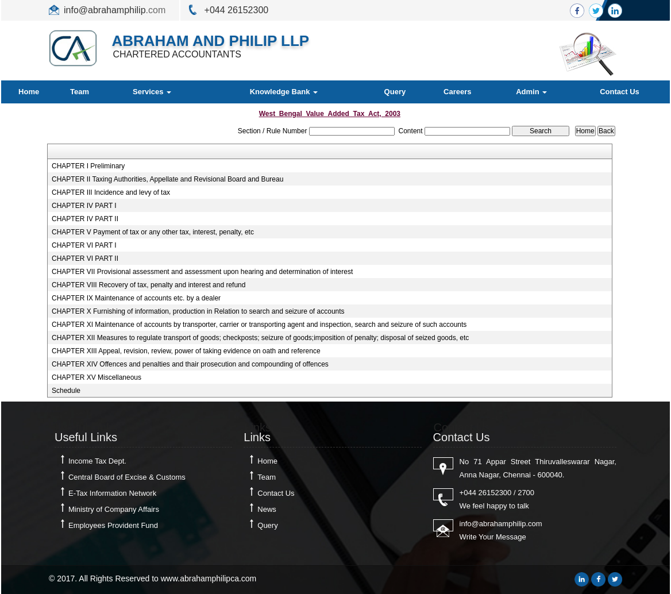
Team (79, 91)
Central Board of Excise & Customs (127, 477)
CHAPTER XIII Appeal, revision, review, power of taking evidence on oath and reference (186, 351)
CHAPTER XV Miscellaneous (96, 377)
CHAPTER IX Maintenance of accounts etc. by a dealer (136, 298)
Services (152, 91)
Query (395, 91)
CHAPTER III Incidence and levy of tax (111, 192)
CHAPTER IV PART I (84, 206)
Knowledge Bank (284, 91)
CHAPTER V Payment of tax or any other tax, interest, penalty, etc (153, 232)
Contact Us (619, 91)
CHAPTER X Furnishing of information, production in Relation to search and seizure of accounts (198, 311)
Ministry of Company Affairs (113, 509)
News (266, 509)
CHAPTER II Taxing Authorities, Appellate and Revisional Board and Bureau (167, 179)
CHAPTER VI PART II (85, 258)
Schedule (66, 391)
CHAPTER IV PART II (85, 219)
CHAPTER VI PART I (84, 245)
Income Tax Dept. (97, 461)
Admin (531, 91)
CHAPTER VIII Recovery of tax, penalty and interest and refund (149, 285)
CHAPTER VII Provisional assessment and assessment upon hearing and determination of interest (202, 272)
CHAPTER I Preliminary (88, 166)
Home (28, 91)
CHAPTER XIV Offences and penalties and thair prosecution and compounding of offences (190, 364)
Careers (457, 91)
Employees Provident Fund (113, 525)
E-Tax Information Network (112, 493)
